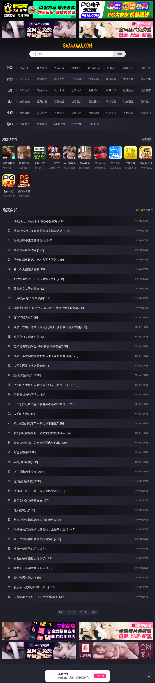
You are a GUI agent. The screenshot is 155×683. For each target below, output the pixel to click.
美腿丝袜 (94, 101)
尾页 (94, 612)
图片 (10, 101)
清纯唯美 (111, 101)
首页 (61, 612)
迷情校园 (94, 112)
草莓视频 (42, 124)
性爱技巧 (146, 112)
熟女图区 (128, 101)
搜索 (119, 54)
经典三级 (111, 90)
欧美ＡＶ (59, 79)
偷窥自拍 (24, 101)
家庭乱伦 (42, 112)
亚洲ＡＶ (24, 79)
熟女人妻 (94, 79)
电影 (10, 90)
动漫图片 (76, 101)
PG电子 (24, 68)
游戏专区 (76, 68)
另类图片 (146, 101)
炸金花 (111, 68)
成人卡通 (59, 90)
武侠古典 (76, 112)
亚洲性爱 (24, 90)
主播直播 (128, 79)
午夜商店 (24, 124)
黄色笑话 (128, 112)
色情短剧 (94, 124)
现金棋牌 (128, 68)
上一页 (71, 612)
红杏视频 (76, 124)
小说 (10, 112)
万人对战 (59, 68)
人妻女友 (59, 112)
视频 (10, 79)
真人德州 (42, 68)
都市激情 (24, 112)
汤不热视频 (59, 124)
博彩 (10, 68)
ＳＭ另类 (146, 79)
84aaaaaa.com (77, 46)
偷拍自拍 (42, 90)
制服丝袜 (94, 90)
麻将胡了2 (94, 68)
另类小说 (111, 112)
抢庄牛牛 (146, 68)
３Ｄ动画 (76, 79)
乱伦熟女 (128, 90)
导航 (10, 124)
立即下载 (99, 675)
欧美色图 (59, 101)
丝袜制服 (111, 79)
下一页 (83, 612)
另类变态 (146, 90)
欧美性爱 (76, 90)
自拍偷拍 (42, 79)
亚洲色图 (42, 101)
